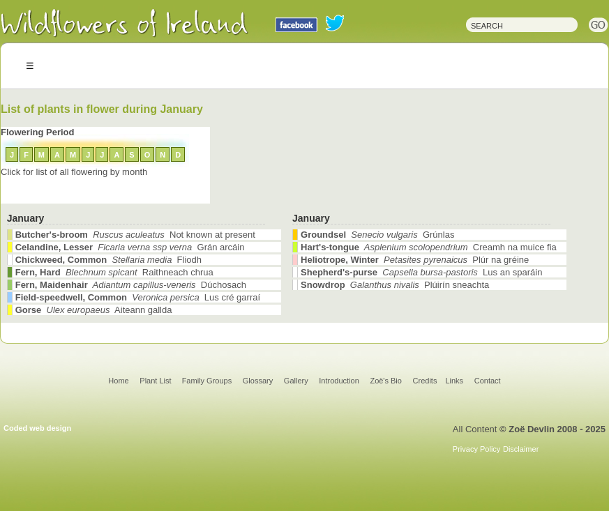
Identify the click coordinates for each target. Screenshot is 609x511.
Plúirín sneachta (395, 285)
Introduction (339, 380)
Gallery (296, 380)
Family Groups (207, 380)
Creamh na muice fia (429, 247)
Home (118, 380)
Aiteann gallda (93, 310)
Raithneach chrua (114, 272)
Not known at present (135, 234)
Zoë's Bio (386, 380)
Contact (487, 380)
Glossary (258, 380)
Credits (425, 380)
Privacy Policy (476, 449)
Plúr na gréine (415, 259)
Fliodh (108, 259)
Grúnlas (377, 234)
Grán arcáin (130, 247)
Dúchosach (130, 285)
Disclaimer (521, 449)
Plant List (156, 380)
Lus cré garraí (137, 297)
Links (454, 380)
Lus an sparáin (421, 272)
